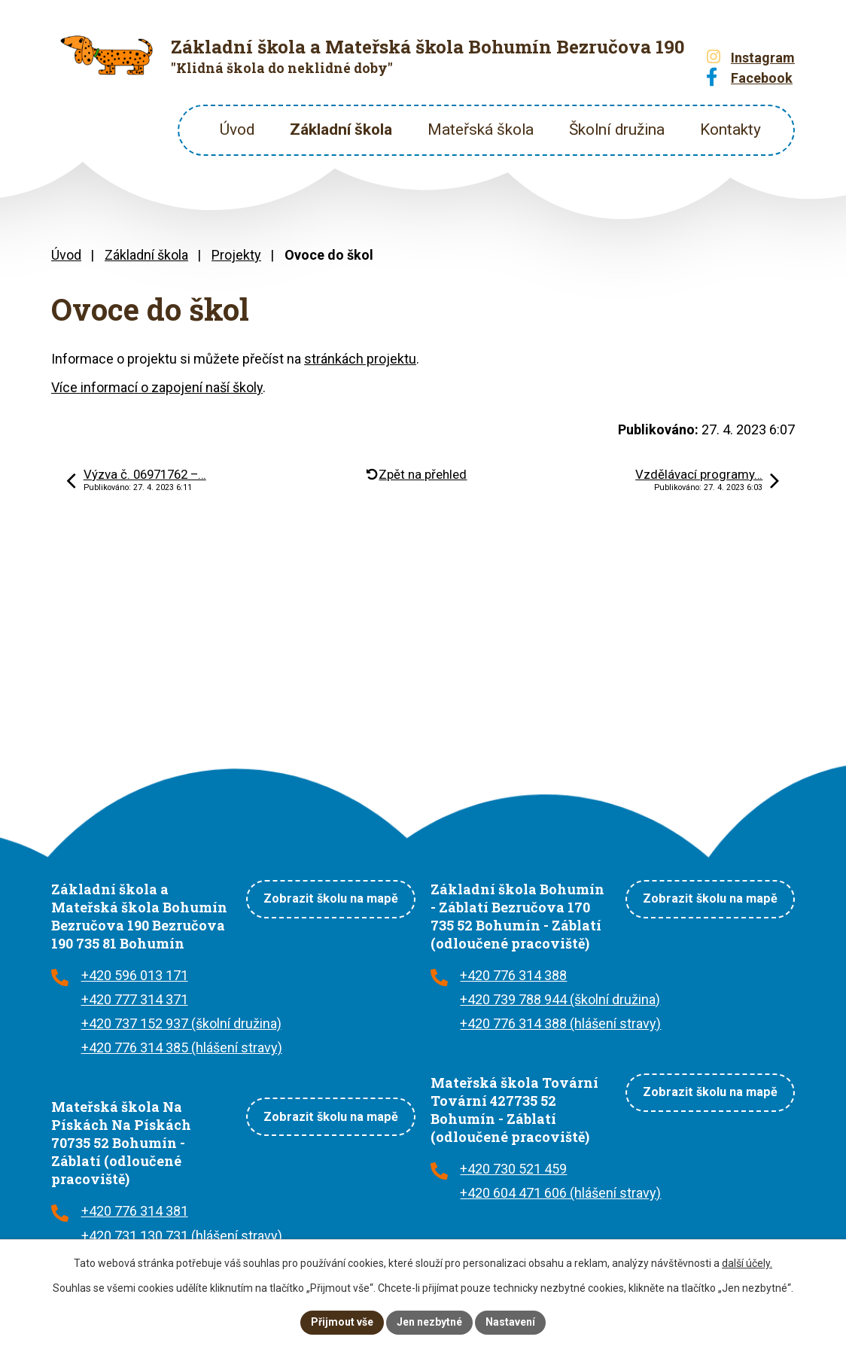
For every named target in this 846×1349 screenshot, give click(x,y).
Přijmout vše (342, 1322)
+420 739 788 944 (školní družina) (560, 999)
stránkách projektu (360, 359)
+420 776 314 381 (134, 1211)
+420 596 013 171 (134, 975)
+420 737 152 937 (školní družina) (181, 1023)
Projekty (236, 255)
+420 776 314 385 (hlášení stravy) (181, 1047)
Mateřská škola (481, 129)
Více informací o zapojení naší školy (157, 387)
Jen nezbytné (429, 1322)
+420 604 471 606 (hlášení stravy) (560, 1193)
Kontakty (730, 129)
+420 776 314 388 (513, 975)
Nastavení (510, 1322)
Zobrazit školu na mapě (330, 898)
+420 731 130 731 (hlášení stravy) (181, 1236)
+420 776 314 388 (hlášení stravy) (560, 1023)
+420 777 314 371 (134, 999)
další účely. (747, 1263)
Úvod (237, 129)
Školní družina (617, 129)
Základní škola (341, 129)
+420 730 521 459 (513, 1169)
